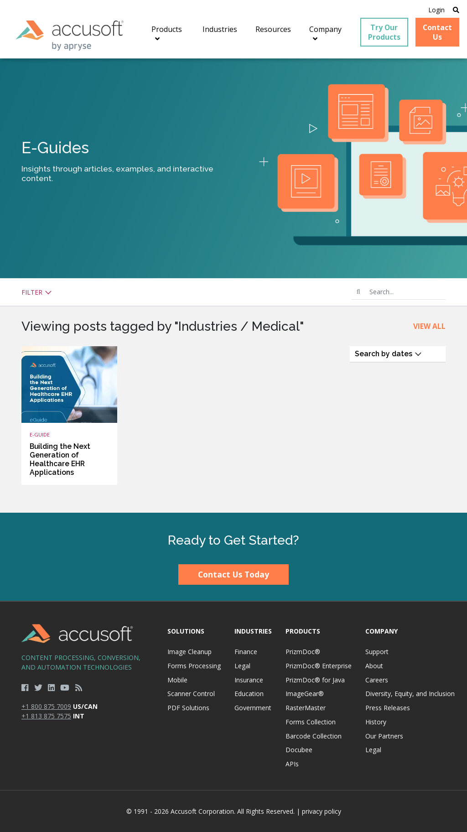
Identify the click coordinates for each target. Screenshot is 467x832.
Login (436, 9)
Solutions (185, 631)
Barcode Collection (313, 736)
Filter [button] (36, 292)
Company (381, 631)
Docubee (298, 749)
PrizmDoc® (302, 651)
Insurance (248, 680)
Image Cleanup (189, 651)
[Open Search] (456, 10)
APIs (292, 763)
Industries (253, 631)
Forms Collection (310, 722)
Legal (242, 665)
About (374, 665)
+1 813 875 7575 (46, 716)
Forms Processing (194, 665)
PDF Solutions (188, 707)
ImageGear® (304, 693)
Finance (245, 651)
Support (377, 651)
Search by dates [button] (388, 353)
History (375, 722)
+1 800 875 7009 (46, 706)
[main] (233, 285)
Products (302, 631)
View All (429, 326)
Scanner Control (191, 693)
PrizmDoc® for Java (315, 680)
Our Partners (384, 736)
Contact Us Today (233, 574)
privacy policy (321, 811)
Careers (376, 680)
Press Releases (387, 707)
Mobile (177, 680)
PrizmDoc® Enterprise (318, 665)
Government (252, 707)
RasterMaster (305, 707)
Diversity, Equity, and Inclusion (410, 693)
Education (249, 693)
